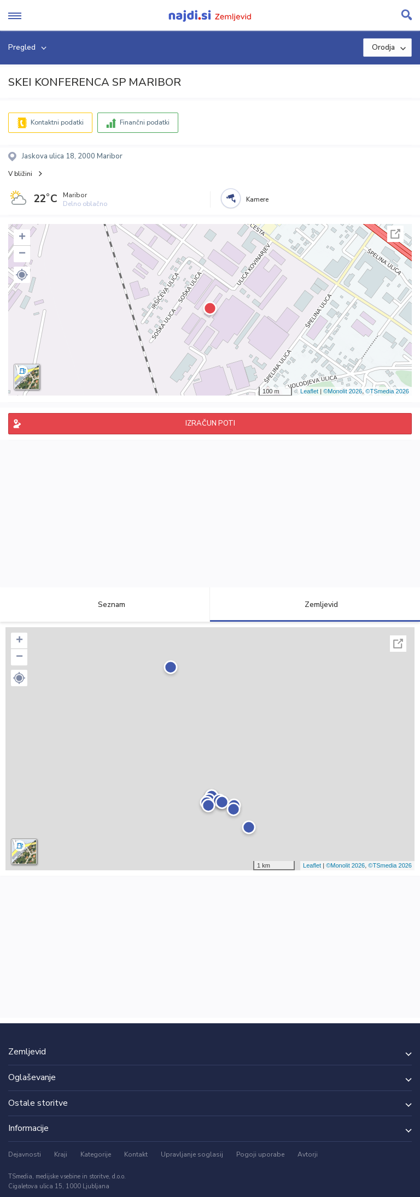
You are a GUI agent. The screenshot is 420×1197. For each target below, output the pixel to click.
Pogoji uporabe (260, 1154)
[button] (22, 275)
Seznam (105, 604)
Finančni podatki (145, 122)
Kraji (60, 1154)
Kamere (257, 199)
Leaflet (309, 391)
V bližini (20, 173)
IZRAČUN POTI (210, 423)
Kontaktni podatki (57, 122)
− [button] (22, 254)
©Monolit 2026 (342, 391)
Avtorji (308, 1154)
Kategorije (95, 1154)
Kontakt (136, 1154)
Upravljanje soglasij (192, 1154)
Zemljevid (315, 604)
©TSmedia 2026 (387, 391)
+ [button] (22, 237)
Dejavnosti (24, 1154)
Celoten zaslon (395, 234)
